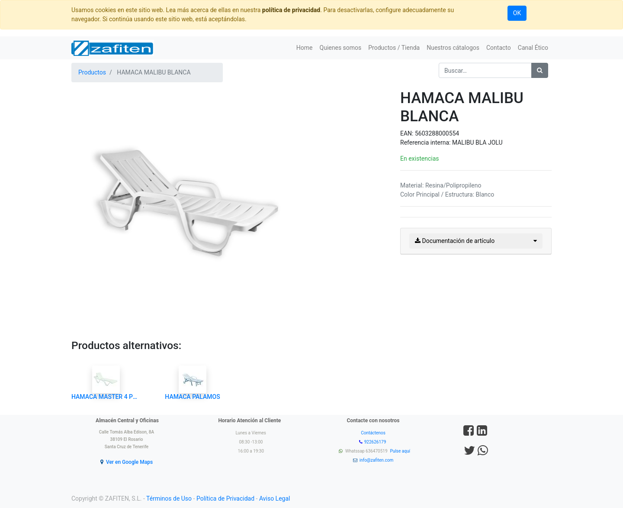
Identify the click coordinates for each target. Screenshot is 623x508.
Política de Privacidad (225, 498)
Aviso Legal (274, 498)
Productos (92, 72)
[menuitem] (304, 48)
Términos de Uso (169, 498)
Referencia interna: (426, 142)
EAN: (407, 133)
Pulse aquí (400, 451)
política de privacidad (291, 9)
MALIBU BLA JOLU (477, 142)
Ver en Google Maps (129, 462)
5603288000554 (437, 133)
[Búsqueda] (539, 70)
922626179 (375, 442)
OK (517, 13)
